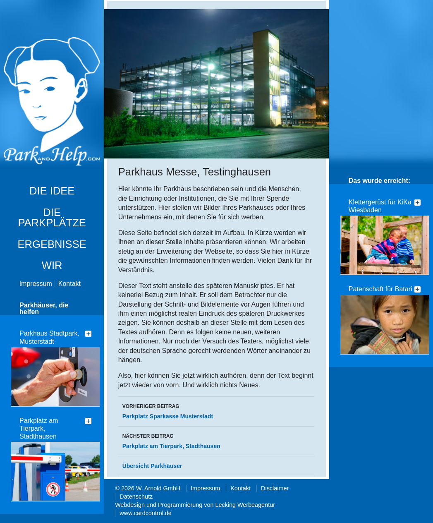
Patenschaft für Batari (380, 289)
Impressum (35, 283)
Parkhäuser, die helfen (43, 308)
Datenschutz (136, 496)
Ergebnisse (51, 244)
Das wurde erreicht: (379, 180)
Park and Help (52, 102)
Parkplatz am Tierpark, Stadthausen (38, 428)
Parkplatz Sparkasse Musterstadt (216, 410)
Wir (52, 265)
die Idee (52, 191)
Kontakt (69, 283)
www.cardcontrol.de (146, 513)
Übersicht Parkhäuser (152, 466)
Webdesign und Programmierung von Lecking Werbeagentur (195, 504)
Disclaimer (275, 488)
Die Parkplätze (52, 217)
